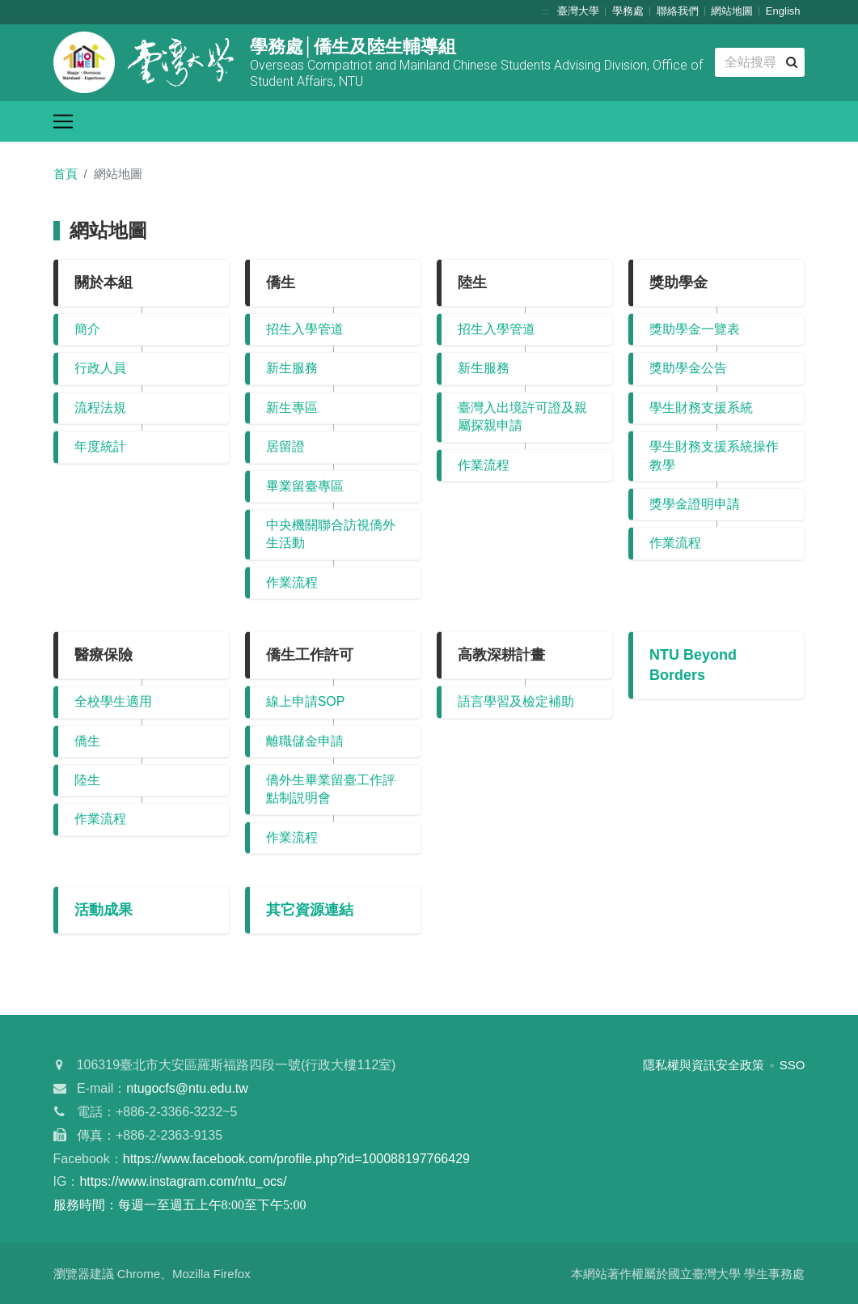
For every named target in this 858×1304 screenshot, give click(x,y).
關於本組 (103, 282)
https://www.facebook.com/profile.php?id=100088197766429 (296, 1159)
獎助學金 (678, 282)
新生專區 (292, 407)
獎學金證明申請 (694, 504)
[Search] (759, 62)
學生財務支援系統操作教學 (714, 455)
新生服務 (292, 368)
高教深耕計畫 (501, 655)
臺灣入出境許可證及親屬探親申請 (522, 416)
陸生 (472, 282)
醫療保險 (103, 655)
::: (545, 11)
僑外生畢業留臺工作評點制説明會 (330, 789)
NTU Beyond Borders (693, 665)
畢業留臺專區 (305, 486)
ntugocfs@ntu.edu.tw (187, 1088)
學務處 (628, 11)
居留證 (285, 446)
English (783, 11)
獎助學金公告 (688, 368)
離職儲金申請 (305, 741)
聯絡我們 (678, 11)
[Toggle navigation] (63, 121)
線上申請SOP (305, 701)
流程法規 (100, 407)
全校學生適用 (113, 701)
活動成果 (103, 910)
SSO (792, 1065)
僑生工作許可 (309, 655)
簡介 (87, 329)
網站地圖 (732, 11)
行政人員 (100, 368)
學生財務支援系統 (701, 407)
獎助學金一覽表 (694, 329)
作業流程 (292, 582)
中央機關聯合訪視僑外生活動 (330, 534)
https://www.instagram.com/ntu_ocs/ (182, 1181)
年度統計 (100, 446)
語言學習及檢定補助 (516, 701)
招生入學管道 (305, 329)
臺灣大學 (578, 11)
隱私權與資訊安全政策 (703, 1065)
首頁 (65, 174)
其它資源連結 (309, 910)
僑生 (280, 282)
